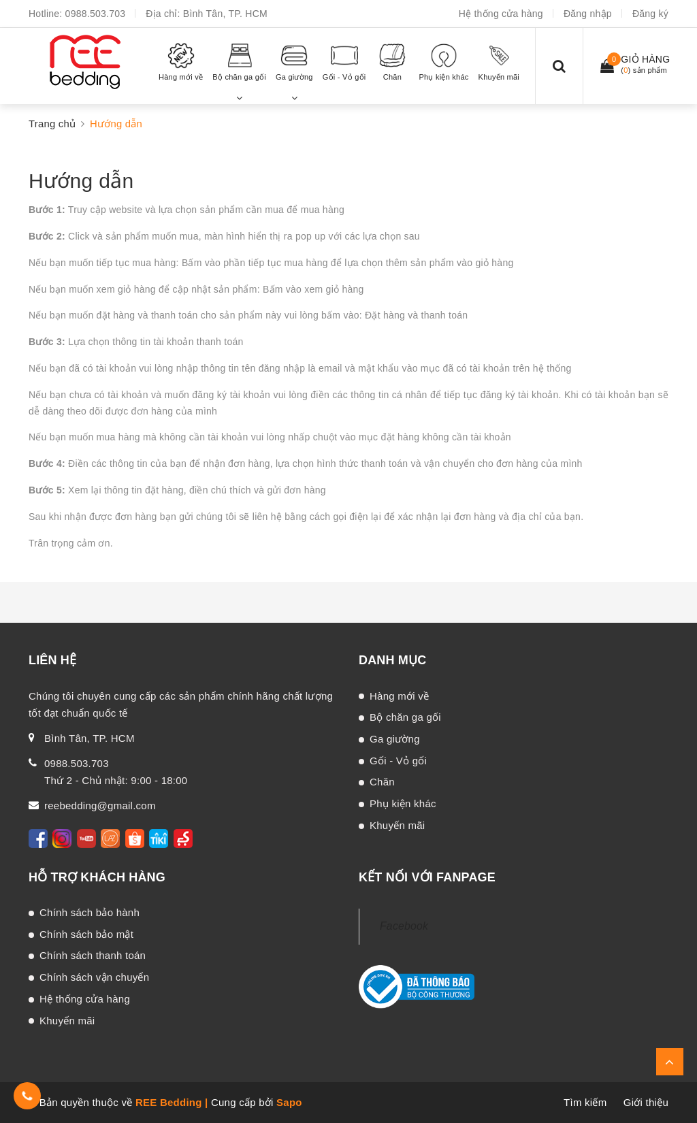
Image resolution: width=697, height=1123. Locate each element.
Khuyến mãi (397, 825)
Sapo (289, 1102)
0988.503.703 (95, 13)
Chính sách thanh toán (92, 955)
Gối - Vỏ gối (398, 760)
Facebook (404, 926)
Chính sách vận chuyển (94, 977)
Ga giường (395, 739)
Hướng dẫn (81, 180)
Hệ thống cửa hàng (501, 13)
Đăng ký (650, 13)
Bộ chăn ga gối (405, 717)
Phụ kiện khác (403, 803)
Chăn (382, 781)
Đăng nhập (588, 13)
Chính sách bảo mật (86, 934)
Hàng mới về (399, 696)
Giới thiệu (645, 1102)
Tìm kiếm (585, 1102)
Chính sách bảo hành (89, 912)
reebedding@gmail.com (100, 805)
